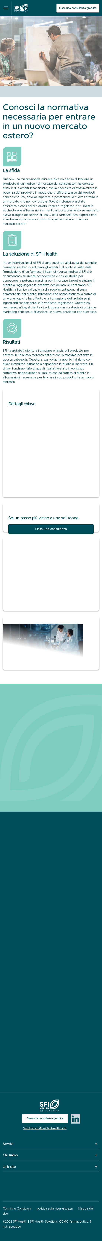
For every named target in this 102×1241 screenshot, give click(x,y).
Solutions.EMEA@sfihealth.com (45, 1128)
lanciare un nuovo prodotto (56, 311)
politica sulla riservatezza (55, 1208)
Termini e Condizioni (17, 1208)
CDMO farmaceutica (63, 215)
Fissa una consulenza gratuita (77, 8)
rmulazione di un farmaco (24, 271)
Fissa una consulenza (51, 529)
